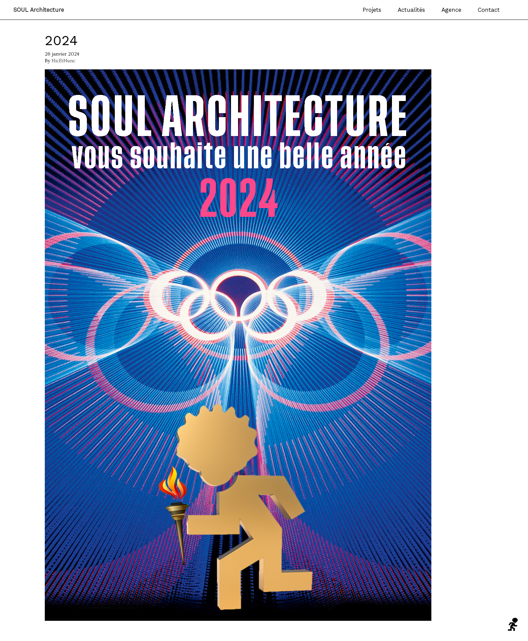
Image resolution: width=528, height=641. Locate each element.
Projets (372, 9)
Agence (451, 9)
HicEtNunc (63, 61)
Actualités (411, 9)
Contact (489, 9)
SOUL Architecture (38, 10)
